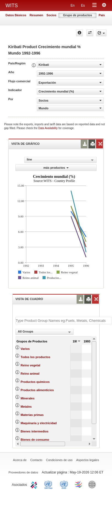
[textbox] (63, 320)
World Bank (93, 484)
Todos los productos (35, 357)
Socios (51, 15)
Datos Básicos (15, 15)
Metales (26, 406)
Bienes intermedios (34, 431)
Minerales (28, 398)
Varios (25, 348)
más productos (56, 167)
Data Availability (48, 128)
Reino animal (30, 373)
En (73, 5)
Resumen (36, 15)
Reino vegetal (30, 365)
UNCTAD (49, 484)
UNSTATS (63, 484)
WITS (11, 5)
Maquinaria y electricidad (39, 423)
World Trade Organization (78, 484)
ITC (34, 484)
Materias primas (32, 414)
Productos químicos (35, 381)
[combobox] (44, 332)
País (102, 15)
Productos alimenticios (37, 390)
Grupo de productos (77, 15)
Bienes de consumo (35, 439)
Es (83, 5)
